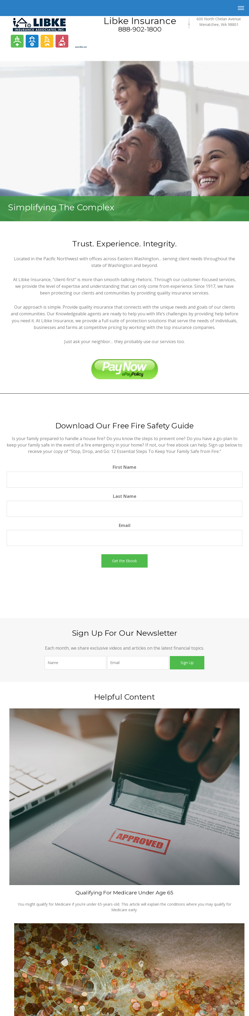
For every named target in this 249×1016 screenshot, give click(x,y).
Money (13, 1005)
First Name (124, 467)
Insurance (16, 992)
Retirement (17, 973)
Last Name (124, 496)
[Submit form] (124, 561)
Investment (17, 979)
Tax (11, 999)
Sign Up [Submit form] (187, 662)
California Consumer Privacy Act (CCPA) (172, 841)
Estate (13, 986)
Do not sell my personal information (118, 846)
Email (125, 525)
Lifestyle (15, 1012)
